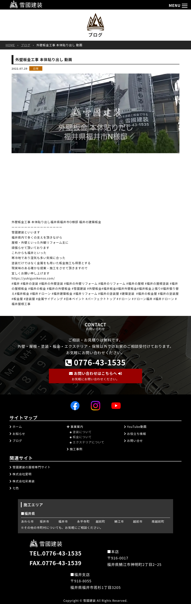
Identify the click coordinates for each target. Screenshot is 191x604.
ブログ (25, 45)
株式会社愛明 (21, 474)
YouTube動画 (135, 426)
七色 (14, 488)
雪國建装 (26, 5)
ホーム (16, 426)
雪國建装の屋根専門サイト (30, 467)
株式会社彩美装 (22, 481)
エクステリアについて (87, 442)
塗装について (81, 432)
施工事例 (74, 449)
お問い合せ (133, 440)
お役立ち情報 (135, 433)
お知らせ (17, 433)
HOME (10, 45)
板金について (81, 437)
